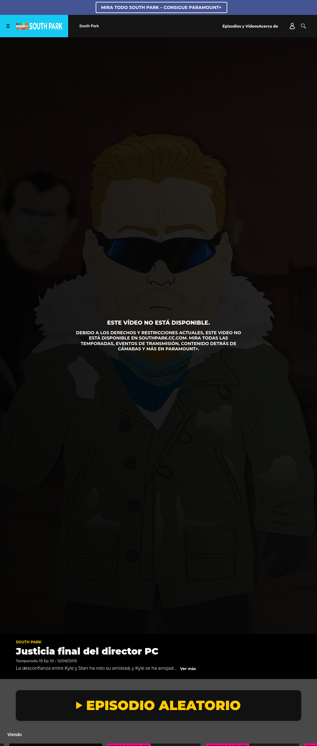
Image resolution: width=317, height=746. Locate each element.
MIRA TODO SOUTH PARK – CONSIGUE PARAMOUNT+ (161, 7)
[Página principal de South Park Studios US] (39, 28)
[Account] (292, 26)
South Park (28, 642)
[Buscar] (303, 26)
